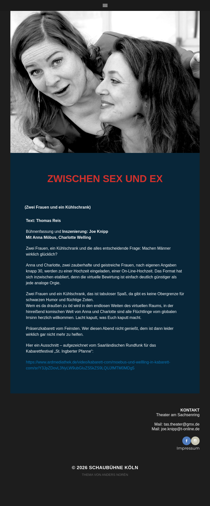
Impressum (188, 448)
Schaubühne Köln (113, 467)
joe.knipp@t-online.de (180, 429)
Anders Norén (115, 475)
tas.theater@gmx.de (181, 424)
